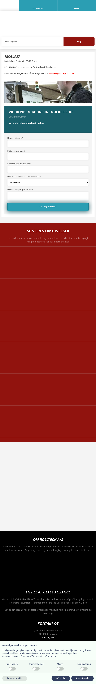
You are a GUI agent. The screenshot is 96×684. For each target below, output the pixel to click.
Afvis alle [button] (60, 678)
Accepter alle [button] (82, 678)
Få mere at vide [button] (14, 678)
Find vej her (48, 637)
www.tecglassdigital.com (61, 73)
